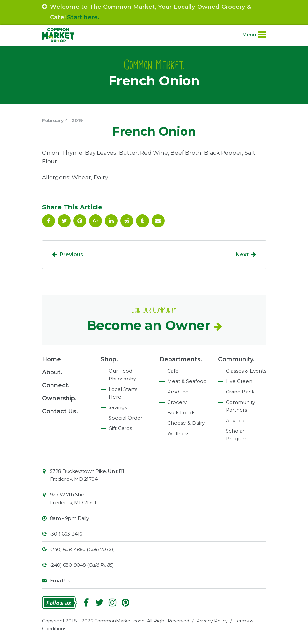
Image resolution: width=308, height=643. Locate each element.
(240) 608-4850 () (82, 549)
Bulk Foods (181, 412)
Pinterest (79, 220)
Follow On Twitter (64, 220)
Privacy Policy (212, 621)
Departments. (180, 359)
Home (51, 359)
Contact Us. (60, 411)
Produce (178, 392)
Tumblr (142, 220)
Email (158, 220)
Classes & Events (246, 371)
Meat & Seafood (187, 381)
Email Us (60, 581)
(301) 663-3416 (66, 534)
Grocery (177, 402)
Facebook (48, 220)
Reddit (126, 220)
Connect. (56, 385)
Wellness (178, 433)
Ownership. (59, 398)
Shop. (109, 359)
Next (242, 254)
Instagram (112, 602)
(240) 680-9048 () (82, 565)
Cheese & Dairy (186, 423)
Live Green (239, 381)
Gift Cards (120, 428)
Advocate (238, 420)
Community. (236, 359)
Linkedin (111, 220)
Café (173, 371)
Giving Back (240, 392)
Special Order (125, 418)
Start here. (83, 17)
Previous (71, 254)
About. (52, 372)
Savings (118, 407)
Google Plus (95, 220)
